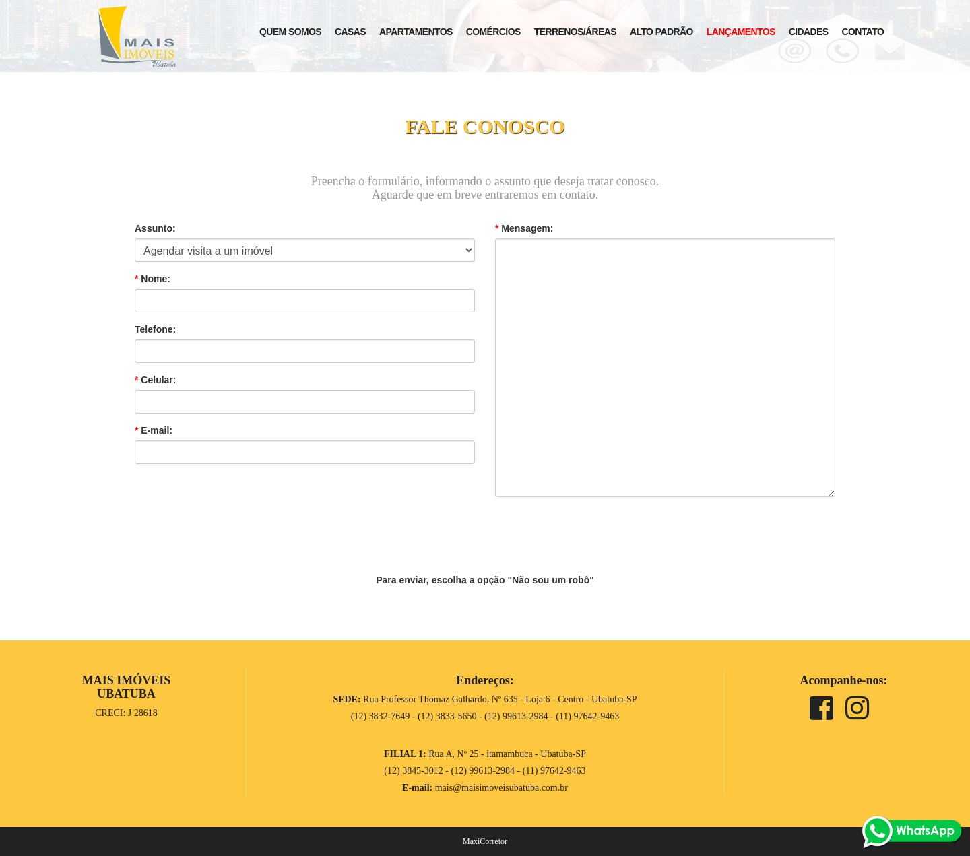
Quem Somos (290, 31)
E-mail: (153, 430)
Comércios (493, 31)
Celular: (155, 379)
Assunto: (155, 228)
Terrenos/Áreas (575, 31)
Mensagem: (524, 228)
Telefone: (155, 329)
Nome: (152, 278)
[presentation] (485, 533)
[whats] (911, 831)
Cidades (809, 31)
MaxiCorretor (485, 841)
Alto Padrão (661, 31)
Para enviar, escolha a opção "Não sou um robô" (485, 579)
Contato (863, 31)
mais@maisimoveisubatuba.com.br (501, 788)
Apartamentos (416, 31)
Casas (350, 31)
